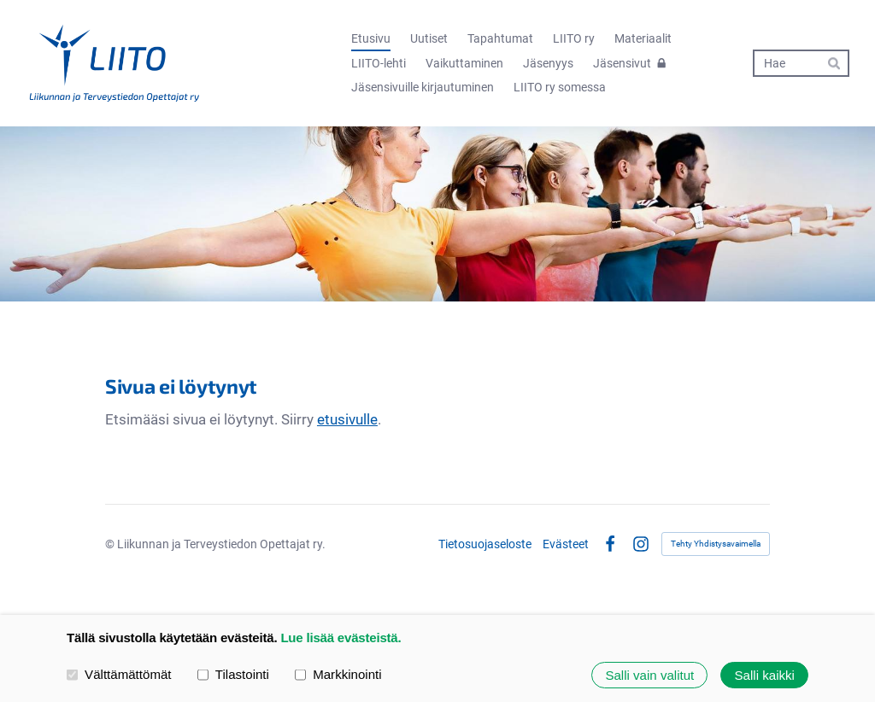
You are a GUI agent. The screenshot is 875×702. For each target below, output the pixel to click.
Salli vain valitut (649, 675)
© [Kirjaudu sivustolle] (111, 544)
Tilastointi (233, 674)
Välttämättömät (119, 674)
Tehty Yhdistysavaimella (715, 543)
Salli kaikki (765, 675)
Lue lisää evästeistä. (340, 637)
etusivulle (347, 419)
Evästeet (566, 544)
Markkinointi (338, 674)
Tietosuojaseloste (484, 544)
